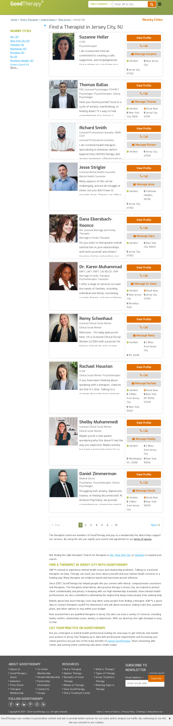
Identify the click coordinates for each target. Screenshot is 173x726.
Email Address (134, 677)
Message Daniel (144, 490)
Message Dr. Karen (144, 283)
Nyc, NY (14, 36)
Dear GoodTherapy (74, 689)
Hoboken (140, 555)
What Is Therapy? (105, 669)
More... (14, 67)
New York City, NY (20, 40)
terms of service (143, 539)
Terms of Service (112, 711)
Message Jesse (144, 184)
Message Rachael (144, 383)
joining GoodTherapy (118, 641)
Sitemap (141, 711)
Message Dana (143, 236)
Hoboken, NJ (17, 44)
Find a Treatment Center (77, 693)
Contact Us (43, 689)
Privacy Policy (128, 711)
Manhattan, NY (18, 48)
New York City (122, 555)
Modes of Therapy (74, 685)
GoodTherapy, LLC (41, 711)
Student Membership (48, 677)
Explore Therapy (73, 673)
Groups (41, 693)
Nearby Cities (152, 20)
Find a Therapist (72, 669)
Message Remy (144, 335)
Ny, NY (13, 56)
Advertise (15, 681)
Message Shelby (143, 439)
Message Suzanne (143, 54)
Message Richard (144, 144)
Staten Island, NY (19, 64)
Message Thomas (143, 101)
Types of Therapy (105, 673)
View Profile (143, 37)
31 (116, 525)
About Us (15, 669)
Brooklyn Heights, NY (22, 60)
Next (154, 525)
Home (99, 711)
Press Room (16, 685)
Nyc (112, 555)
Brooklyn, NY (17, 52)
